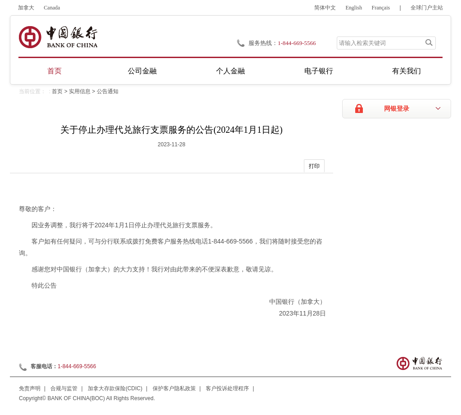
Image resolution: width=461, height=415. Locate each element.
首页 (54, 71)
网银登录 (396, 108)
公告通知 (107, 91)
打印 (314, 166)
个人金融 (230, 71)
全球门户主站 (427, 8)
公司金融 (142, 71)
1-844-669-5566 (77, 366)
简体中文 (325, 8)
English (354, 8)
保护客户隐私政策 (174, 388)
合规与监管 (63, 388)
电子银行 (318, 71)
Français (381, 8)
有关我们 (406, 71)
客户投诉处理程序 (227, 388)
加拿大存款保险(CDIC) (115, 388)
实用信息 (79, 91)
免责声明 (30, 388)
